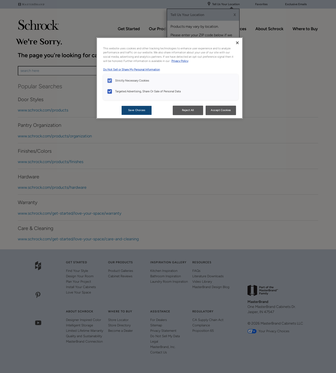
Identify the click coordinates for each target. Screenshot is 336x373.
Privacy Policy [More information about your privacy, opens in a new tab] (179, 61)
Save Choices (136, 110)
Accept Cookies (221, 110)
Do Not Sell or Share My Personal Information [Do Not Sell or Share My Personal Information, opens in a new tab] (131, 69)
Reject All (188, 110)
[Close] (237, 43)
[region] (169, 78)
